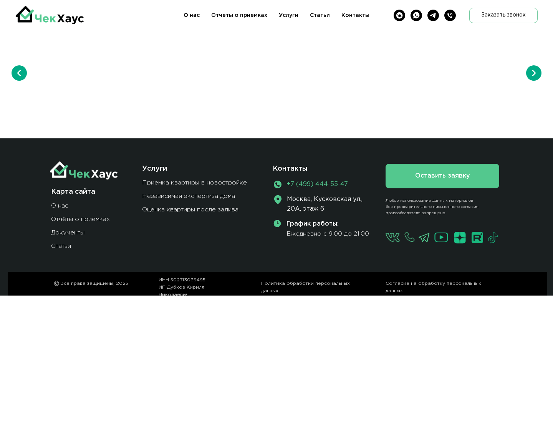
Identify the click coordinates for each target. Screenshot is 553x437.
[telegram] (433, 15)
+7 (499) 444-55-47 (317, 184)
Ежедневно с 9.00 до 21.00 (327, 234)
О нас (192, 15)
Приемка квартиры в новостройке (194, 183)
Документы (67, 233)
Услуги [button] (288, 15)
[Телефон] (450, 15)
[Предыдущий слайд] (19, 73)
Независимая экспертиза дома (188, 196)
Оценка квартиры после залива (190, 210)
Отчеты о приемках (239, 15)
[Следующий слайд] (533, 73)
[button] (503, 15)
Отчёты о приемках (80, 219)
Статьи (320, 15)
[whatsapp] (416, 15)
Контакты (355, 15)
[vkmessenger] (399, 15)
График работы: (312, 224)
